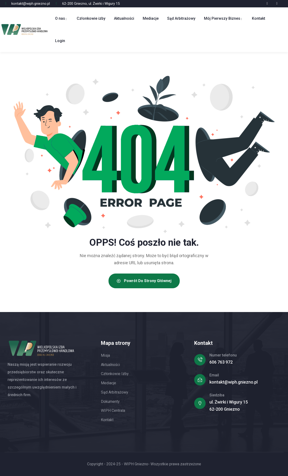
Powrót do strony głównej (144, 281)
